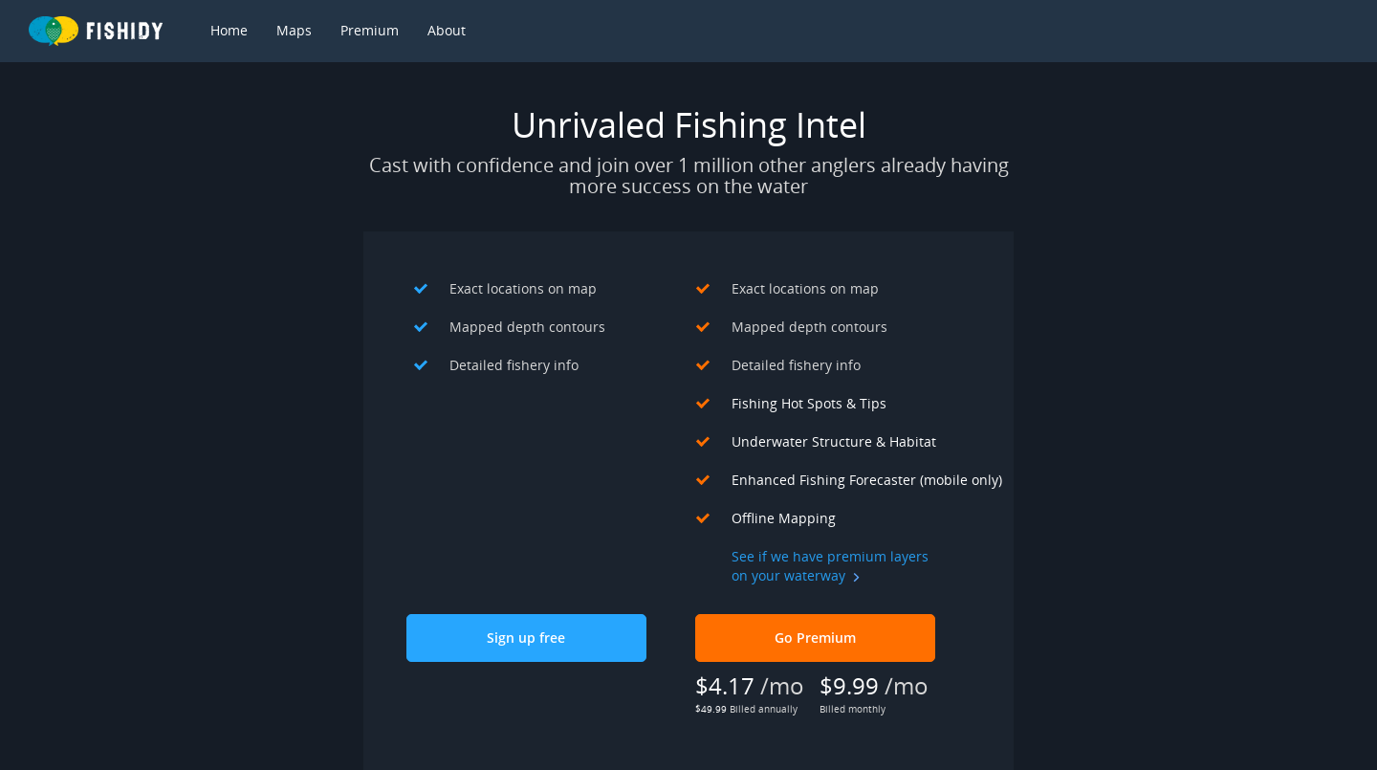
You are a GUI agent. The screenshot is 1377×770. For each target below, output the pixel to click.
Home (229, 30)
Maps (294, 30)
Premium (369, 30)
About (446, 30)
